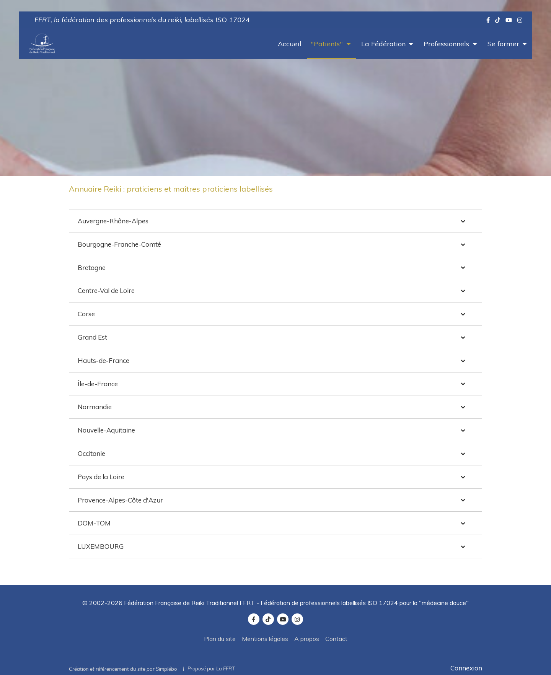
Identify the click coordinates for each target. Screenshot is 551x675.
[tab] (275, 221)
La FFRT (225, 668)
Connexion (466, 668)
